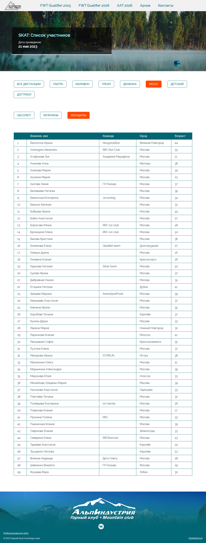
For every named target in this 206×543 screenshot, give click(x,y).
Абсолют (24, 115)
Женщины (78, 115)
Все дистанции (29, 84)
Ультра (58, 84)
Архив (145, 5)
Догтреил (24, 94)
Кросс (153, 84)
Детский (177, 84)
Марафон (82, 84)
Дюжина (130, 84)
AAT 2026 (124, 5)
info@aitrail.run (195, 538)
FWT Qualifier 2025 (55, 5)
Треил (106, 84)
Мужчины (50, 115)
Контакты (165, 5)
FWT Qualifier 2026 (94, 5)
